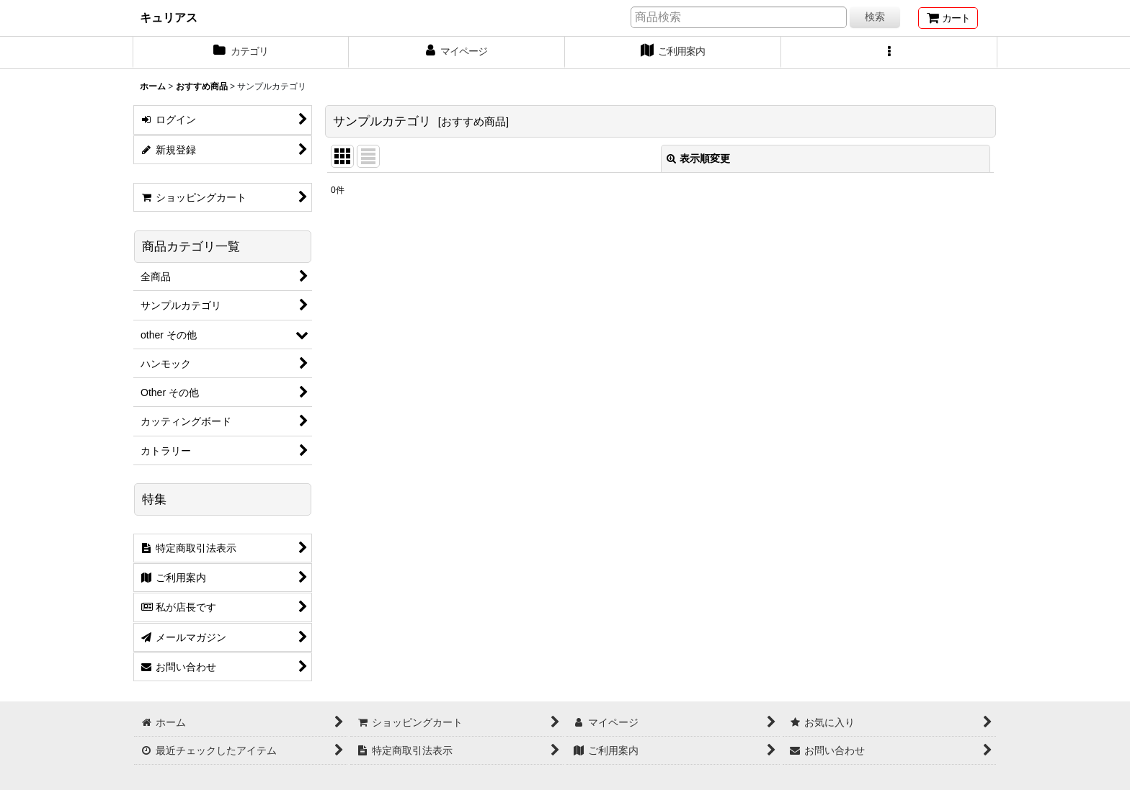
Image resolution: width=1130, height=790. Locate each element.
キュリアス (168, 17)
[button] (889, 52)
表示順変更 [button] (698, 158)
